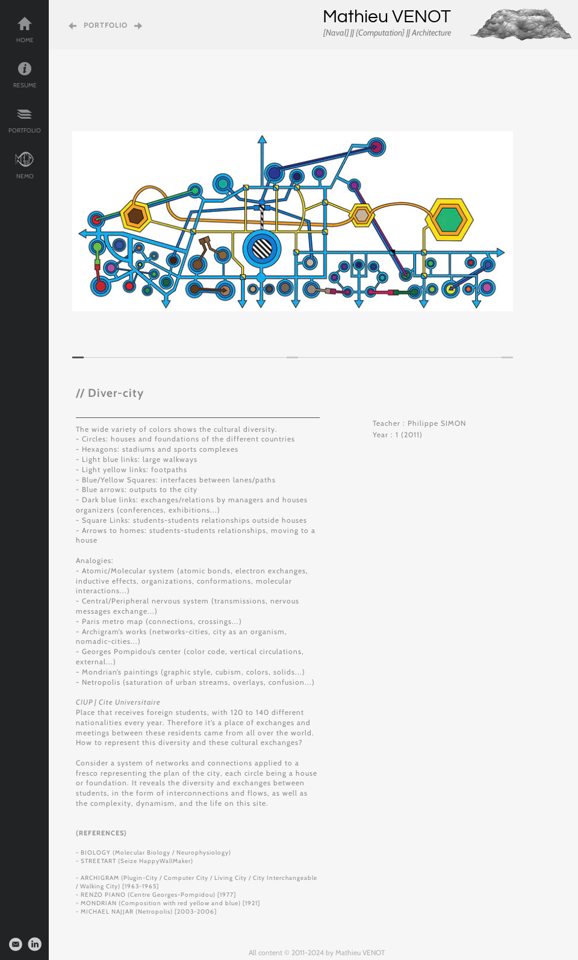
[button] (90, 221)
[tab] (78, 357)
